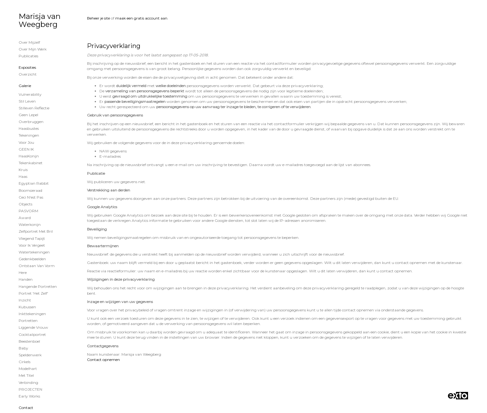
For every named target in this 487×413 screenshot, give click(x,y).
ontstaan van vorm (37, 265)
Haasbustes (29, 128)
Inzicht (25, 300)
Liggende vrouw (33, 327)
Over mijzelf (29, 42)
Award (25, 217)
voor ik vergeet (32, 245)
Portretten (28, 320)
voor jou (26, 142)
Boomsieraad (30, 190)
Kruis (23, 169)
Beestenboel (29, 341)
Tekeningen (29, 135)
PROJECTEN (30, 389)
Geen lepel (28, 114)
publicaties (28, 56)
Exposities (27, 67)
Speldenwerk (30, 355)
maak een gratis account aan (141, 18)
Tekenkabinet (31, 162)
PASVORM (28, 211)
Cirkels (24, 361)
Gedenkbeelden (32, 259)
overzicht (28, 74)
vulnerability (30, 94)
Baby (23, 348)
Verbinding (28, 382)
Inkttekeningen (32, 313)
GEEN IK (26, 149)
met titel (26, 375)
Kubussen (27, 307)
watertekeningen (34, 252)
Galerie (25, 85)
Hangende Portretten (38, 286)
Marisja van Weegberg (40, 20)
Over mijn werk (33, 49)
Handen (26, 279)
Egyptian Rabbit (34, 183)
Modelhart (28, 368)
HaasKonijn (29, 156)
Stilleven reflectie (34, 108)
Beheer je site (98, 18)
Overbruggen (31, 121)
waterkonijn (30, 224)
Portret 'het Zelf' (33, 293)
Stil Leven (27, 101)
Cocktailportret (32, 334)
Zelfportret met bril (36, 231)
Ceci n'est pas (31, 197)
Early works (29, 396)
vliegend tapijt (32, 238)
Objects (25, 204)
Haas (23, 176)
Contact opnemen (103, 359)
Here (23, 272)
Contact (26, 407)
